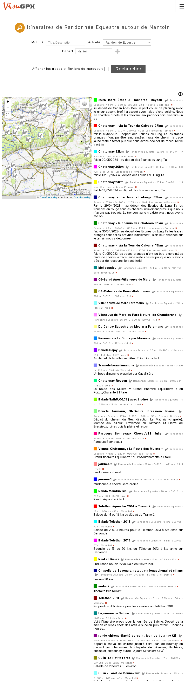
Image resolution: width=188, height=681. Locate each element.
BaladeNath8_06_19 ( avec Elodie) (123, 399)
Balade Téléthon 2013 (114, 521)
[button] (25, 132)
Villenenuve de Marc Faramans (121, 303)
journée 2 (105, 464)
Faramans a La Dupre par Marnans (124, 338)
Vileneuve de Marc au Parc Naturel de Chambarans (137, 314)
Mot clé (38, 42)
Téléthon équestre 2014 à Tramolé (124, 506)
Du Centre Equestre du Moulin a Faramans (130, 326)
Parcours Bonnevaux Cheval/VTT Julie (129, 433)
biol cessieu (107, 267)
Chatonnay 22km (111, 151)
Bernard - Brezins (169, 416)
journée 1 (105, 479)
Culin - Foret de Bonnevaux (119, 673)
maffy (98, 469)
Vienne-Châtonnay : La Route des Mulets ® (130, 448)
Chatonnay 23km (111, 182)
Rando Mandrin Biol (112, 491)
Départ (67, 51)
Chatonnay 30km (111, 166)
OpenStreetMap (49, 197)
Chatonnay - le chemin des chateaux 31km (130, 223)
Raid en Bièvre (109, 559)
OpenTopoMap (82, 197)
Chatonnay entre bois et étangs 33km (130, 197)
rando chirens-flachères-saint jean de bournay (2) (137, 635)
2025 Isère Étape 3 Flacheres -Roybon (130, 100)
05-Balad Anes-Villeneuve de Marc (124, 279)
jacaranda (174, 640)
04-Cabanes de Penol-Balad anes (124, 291)
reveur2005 (108, 272)
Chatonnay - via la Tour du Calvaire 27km (130, 125)
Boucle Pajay (108, 350)
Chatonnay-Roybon (112, 380)
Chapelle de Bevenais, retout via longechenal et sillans (140, 570)
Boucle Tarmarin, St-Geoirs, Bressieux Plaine (136, 411)
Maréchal (126, 511)
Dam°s (168, 574)
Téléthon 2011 (108, 598)
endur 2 (103, 586)
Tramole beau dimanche (116, 365)
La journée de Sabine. (114, 613)
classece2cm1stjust (129, 404)
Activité (94, 42)
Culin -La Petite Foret (114, 658)
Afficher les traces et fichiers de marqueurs (68, 68)
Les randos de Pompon (159, 130)
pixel (167, 104)
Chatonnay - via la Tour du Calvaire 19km (130, 245)
